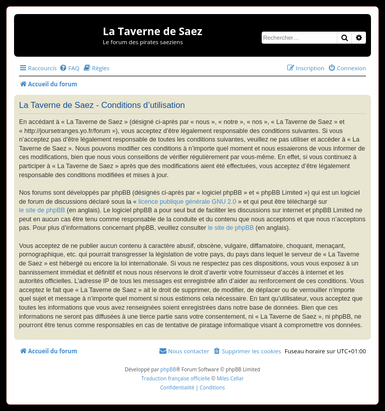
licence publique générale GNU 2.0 (187, 201)
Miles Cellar (230, 378)
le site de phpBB (42, 210)
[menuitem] (69, 68)
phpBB (168, 369)
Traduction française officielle (175, 378)
